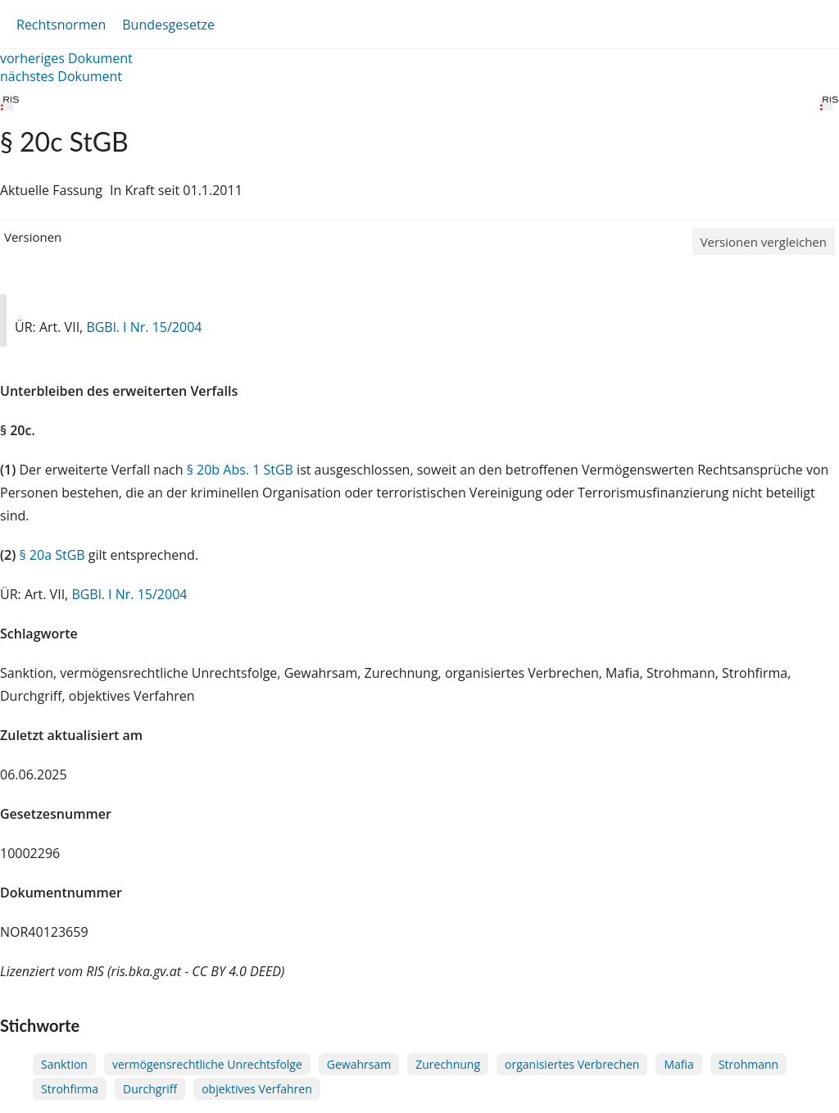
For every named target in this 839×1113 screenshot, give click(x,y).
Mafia (678, 1064)
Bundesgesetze (168, 25)
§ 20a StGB (51, 555)
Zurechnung (447, 1064)
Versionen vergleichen (764, 242)
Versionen (32, 237)
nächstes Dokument (61, 76)
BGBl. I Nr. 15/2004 (144, 327)
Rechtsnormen (61, 25)
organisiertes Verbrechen (572, 1064)
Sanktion (64, 1064)
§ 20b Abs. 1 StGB (240, 470)
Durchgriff (150, 1089)
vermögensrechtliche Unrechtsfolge (207, 1064)
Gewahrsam (359, 1064)
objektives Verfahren (257, 1089)
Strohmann (748, 1064)
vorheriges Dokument (66, 58)
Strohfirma (69, 1089)
